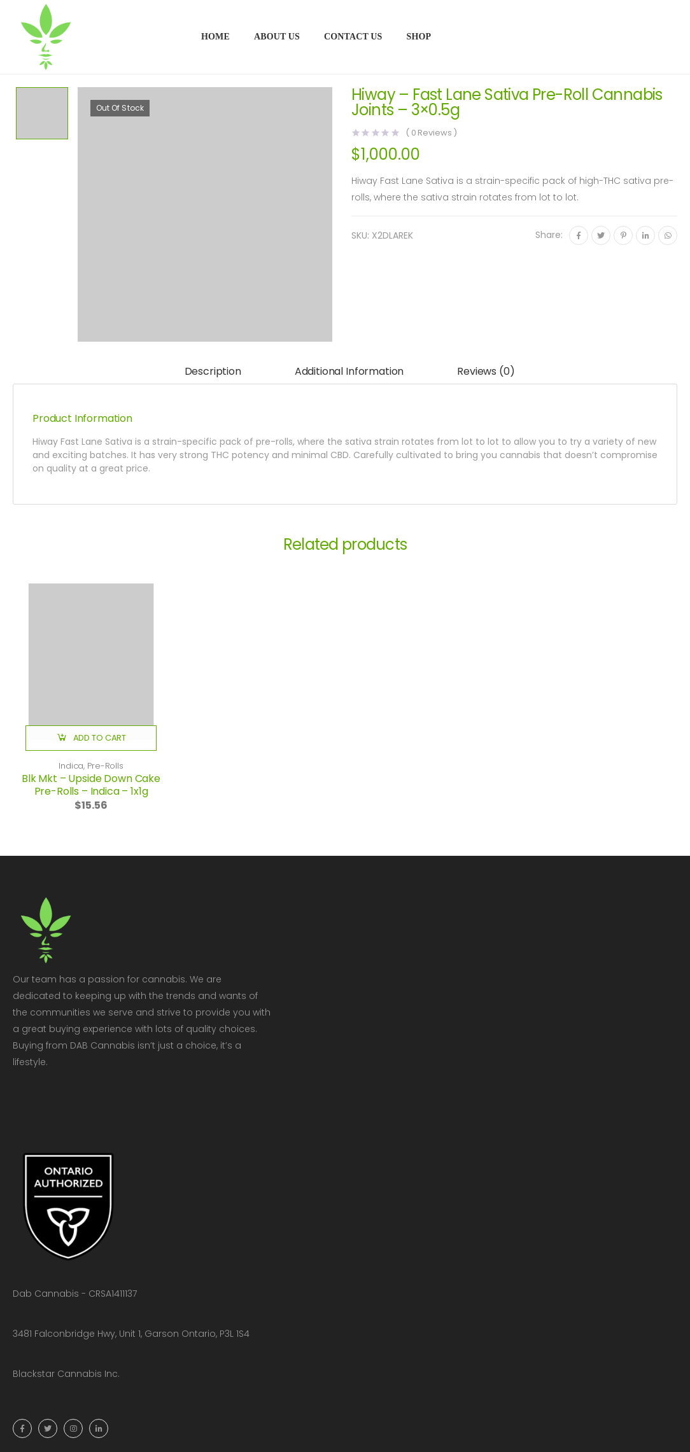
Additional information (349, 371)
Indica (71, 766)
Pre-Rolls (105, 766)
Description (213, 371)
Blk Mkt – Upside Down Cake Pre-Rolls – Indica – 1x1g (91, 785)
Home (215, 36)
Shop (418, 36)
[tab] (212, 372)
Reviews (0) (485, 371)
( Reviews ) (431, 133)
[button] (91, 738)
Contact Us (353, 36)
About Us (277, 36)
